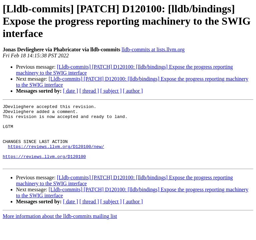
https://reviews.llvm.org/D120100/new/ (56, 155)
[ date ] (70, 91)
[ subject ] (111, 91)
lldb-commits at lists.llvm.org (153, 49)
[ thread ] (89, 91)
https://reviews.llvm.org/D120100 (44, 167)
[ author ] (133, 91)
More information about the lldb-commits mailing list (60, 228)
